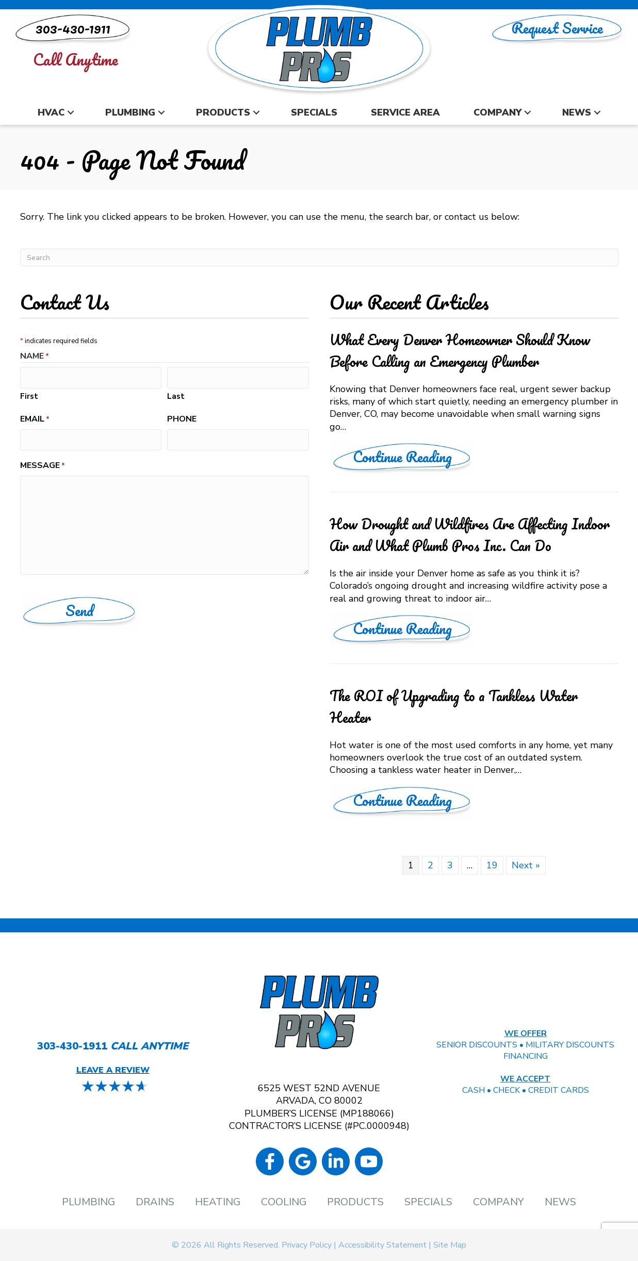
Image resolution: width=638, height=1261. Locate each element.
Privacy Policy (307, 1245)
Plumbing (130, 112)
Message (42, 463)
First (29, 395)
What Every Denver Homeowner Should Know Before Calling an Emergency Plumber (460, 350)
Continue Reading (414, 456)
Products (223, 112)
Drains (155, 1202)
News (576, 112)
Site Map (449, 1245)
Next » (526, 865)
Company (497, 112)
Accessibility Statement (382, 1245)
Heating (217, 1202)
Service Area (405, 112)
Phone (182, 418)
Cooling (283, 1202)
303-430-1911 (72, 1046)
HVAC (51, 112)
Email (35, 418)
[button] (70, 113)
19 (492, 865)
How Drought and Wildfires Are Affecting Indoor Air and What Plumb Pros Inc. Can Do (470, 534)
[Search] (319, 257)
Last (176, 395)
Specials (314, 112)
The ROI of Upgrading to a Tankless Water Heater (454, 706)
